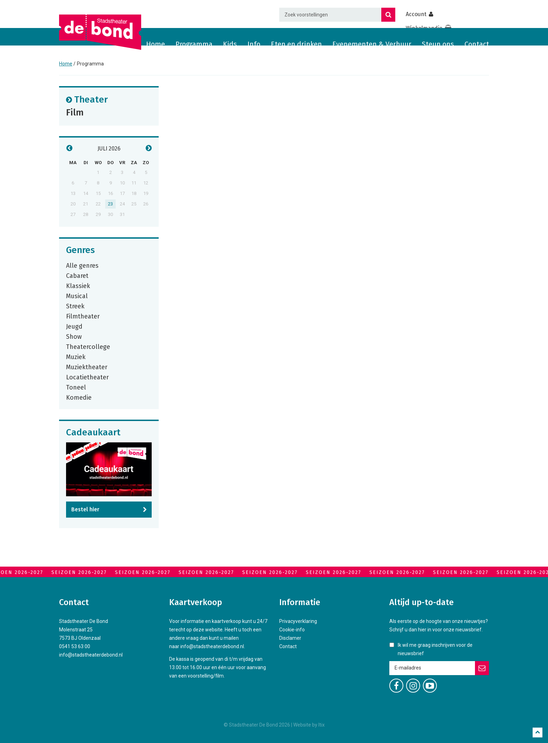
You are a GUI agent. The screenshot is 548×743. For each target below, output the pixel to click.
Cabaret (77, 275)
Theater (91, 99)
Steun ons (438, 44)
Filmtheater (83, 316)
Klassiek (78, 285)
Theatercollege (88, 346)
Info (253, 44)
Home (155, 44)
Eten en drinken (296, 44)
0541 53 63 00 (74, 646)
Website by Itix (309, 725)
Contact (476, 44)
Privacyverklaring (298, 621)
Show (74, 336)
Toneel (76, 387)
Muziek (76, 356)
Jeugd (74, 326)
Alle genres (82, 265)
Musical (77, 295)
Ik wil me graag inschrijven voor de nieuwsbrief (435, 649)
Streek (75, 305)
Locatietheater (87, 376)
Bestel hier (85, 509)
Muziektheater (86, 366)
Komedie (79, 397)
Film (75, 112)
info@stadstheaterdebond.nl (91, 655)
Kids (230, 44)
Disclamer (290, 638)
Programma (193, 44)
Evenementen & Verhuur (371, 44)
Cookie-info (292, 629)
